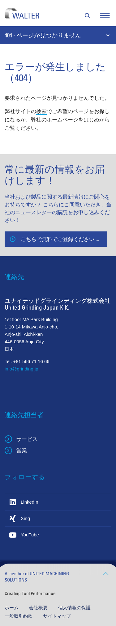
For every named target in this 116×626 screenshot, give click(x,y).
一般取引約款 (19, 616)
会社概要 (39, 607)
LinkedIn (29, 502)
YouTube (30, 534)
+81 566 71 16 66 (31, 361)
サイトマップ (57, 616)
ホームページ (62, 120)
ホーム (12, 607)
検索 (41, 111)
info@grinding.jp (21, 368)
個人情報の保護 (74, 607)
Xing (25, 518)
